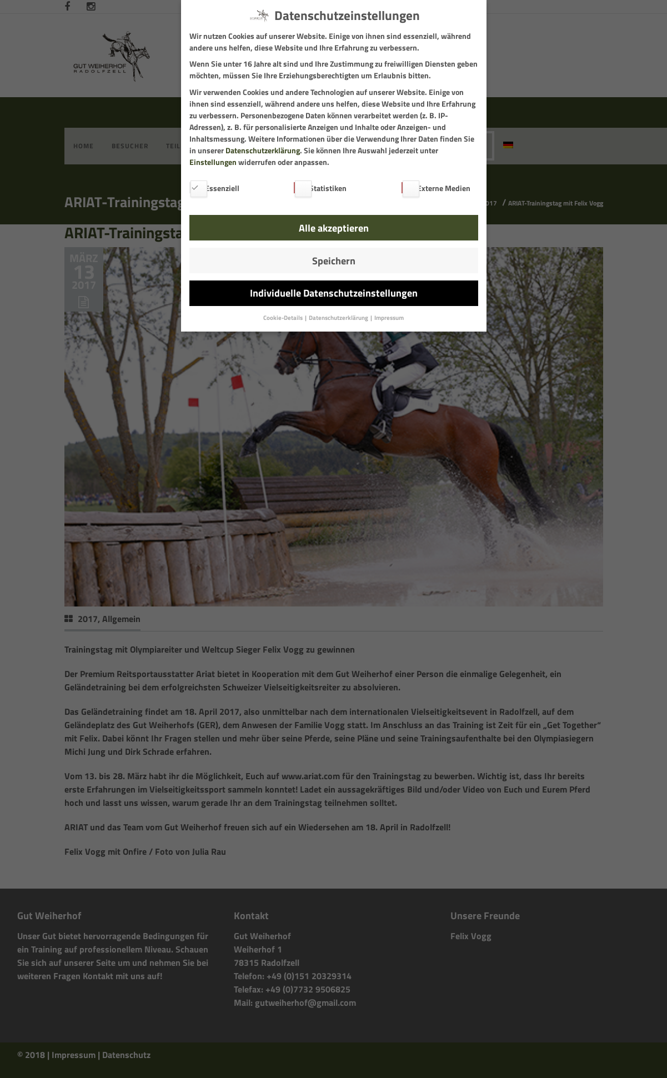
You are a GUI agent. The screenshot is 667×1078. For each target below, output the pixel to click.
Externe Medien (436, 188)
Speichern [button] (333, 260)
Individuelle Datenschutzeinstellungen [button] (334, 292)
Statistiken (320, 188)
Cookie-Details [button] (283, 317)
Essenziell (214, 188)
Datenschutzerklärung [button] (339, 317)
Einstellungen (213, 162)
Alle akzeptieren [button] (334, 227)
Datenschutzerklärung (262, 150)
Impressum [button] (389, 317)
